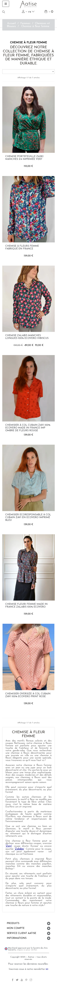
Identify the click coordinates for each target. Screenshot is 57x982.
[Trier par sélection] (28, 71)
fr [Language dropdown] (31, 11)
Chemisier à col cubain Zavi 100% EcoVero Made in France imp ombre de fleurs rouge (27, 428)
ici (47, 969)
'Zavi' (8, 846)
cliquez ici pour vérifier (27, 950)
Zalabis (19, 849)
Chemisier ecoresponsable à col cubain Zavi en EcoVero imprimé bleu (28, 517)
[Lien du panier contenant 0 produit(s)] (49, 12)
